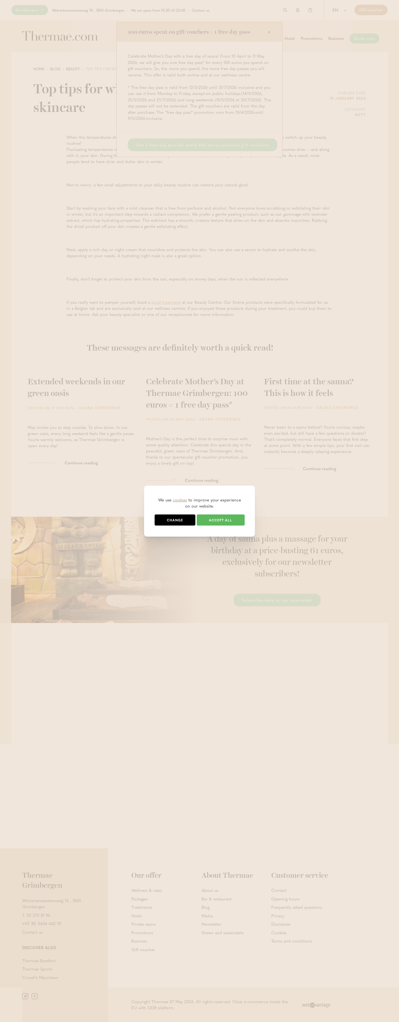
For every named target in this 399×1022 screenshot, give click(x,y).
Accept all (220, 520)
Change (175, 520)
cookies (180, 500)
